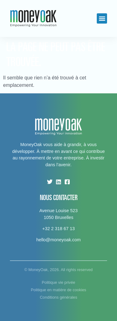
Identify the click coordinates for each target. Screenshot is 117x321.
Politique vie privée (58, 282)
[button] (102, 18)
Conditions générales (58, 297)
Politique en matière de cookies (58, 290)
